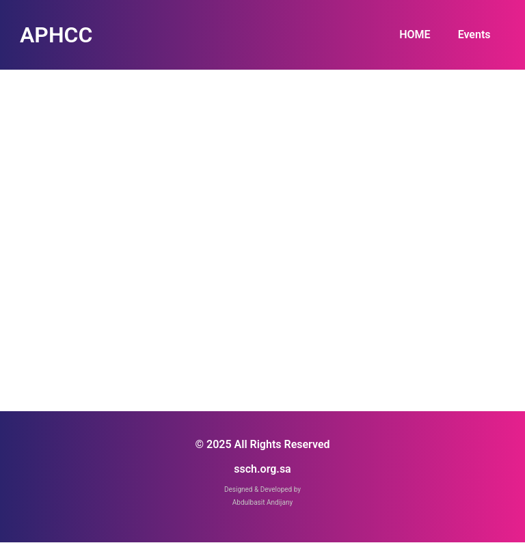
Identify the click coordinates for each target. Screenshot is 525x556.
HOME (414, 34)
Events (474, 34)
